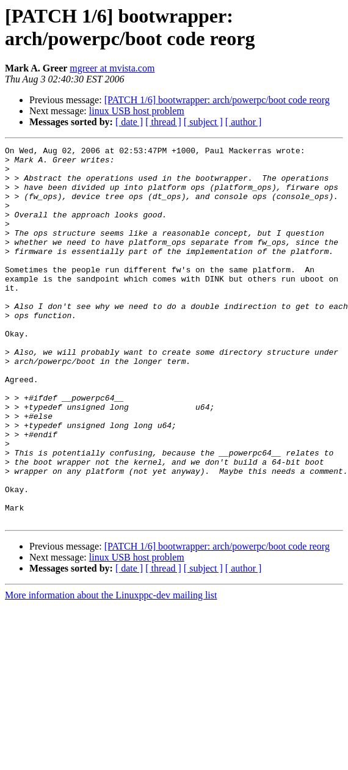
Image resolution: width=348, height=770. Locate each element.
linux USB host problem (136, 111)
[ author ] (243, 122)
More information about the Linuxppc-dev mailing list (111, 670)
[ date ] (129, 122)
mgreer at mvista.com (112, 68)
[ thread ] (163, 122)
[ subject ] (203, 122)
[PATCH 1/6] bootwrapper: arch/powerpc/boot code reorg (217, 100)
